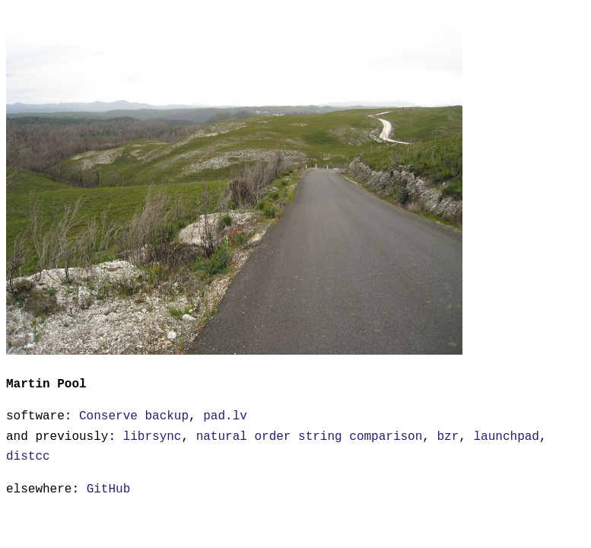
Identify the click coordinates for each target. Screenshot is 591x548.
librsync (152, 435)
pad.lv (225, 414)
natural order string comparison (309, 435)
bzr (448, 435)
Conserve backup (134, 414)
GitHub (109, 488)
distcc (28, 455)
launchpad (506, 435)
